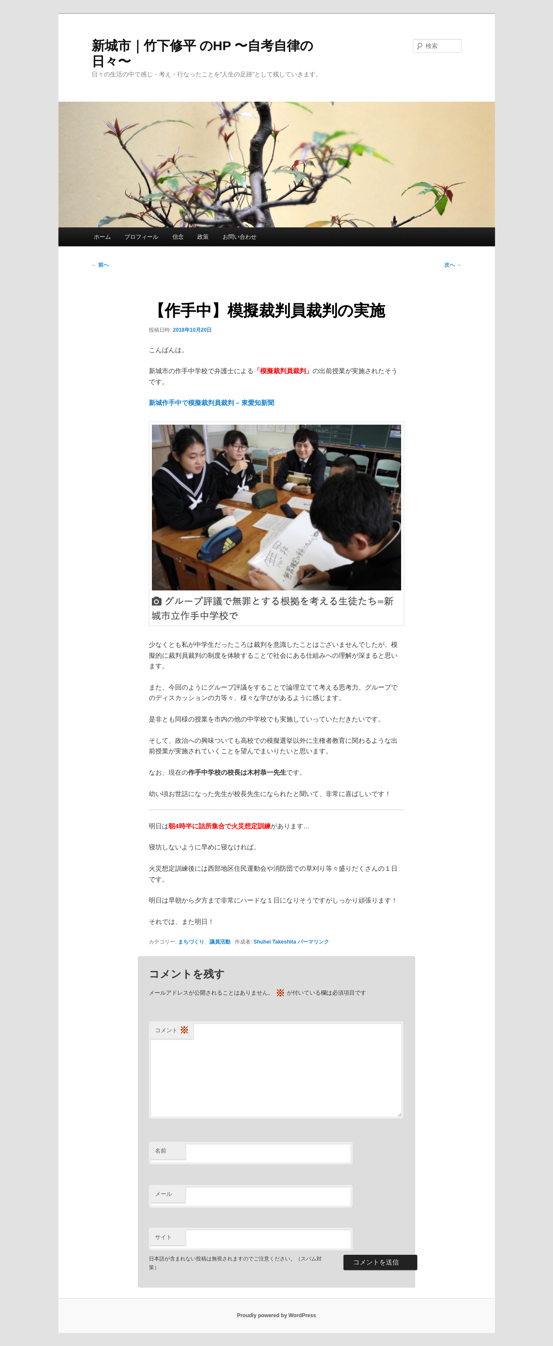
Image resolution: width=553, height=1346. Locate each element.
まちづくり (191, 942)
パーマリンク (313, 942)
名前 (160, 1150)
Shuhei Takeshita (275, 942)
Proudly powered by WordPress (276, 1315)
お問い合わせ (240, 236)
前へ (100, 265)
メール (163, 1194)
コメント (172, 1030)
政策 (203, 236)
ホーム (102, 236)
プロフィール (141, 236)
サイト (163, 1237)
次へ (452, 265)
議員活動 (220, 942)
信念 (178, 236)
